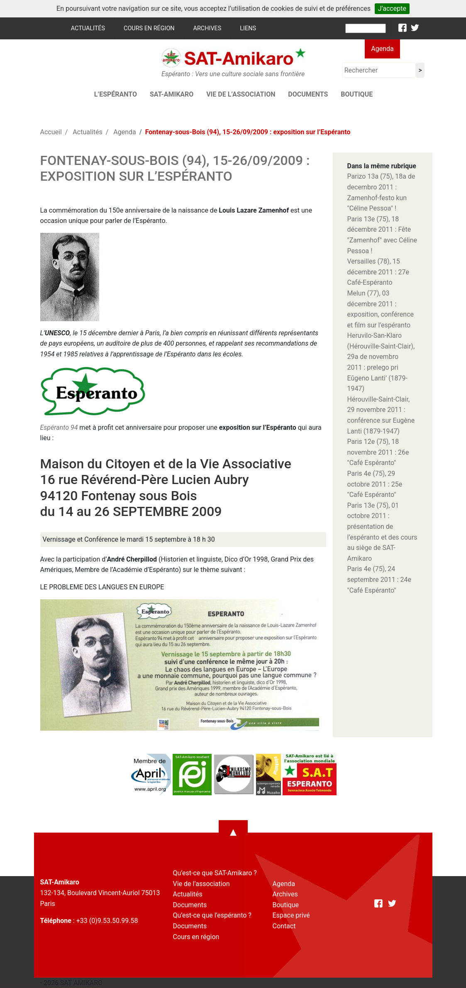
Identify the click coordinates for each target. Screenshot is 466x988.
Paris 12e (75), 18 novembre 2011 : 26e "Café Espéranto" (378, 452)
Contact (284, 926)
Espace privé (291, 915)
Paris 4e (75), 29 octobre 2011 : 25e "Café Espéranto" (375, 484)
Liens (248, 28)
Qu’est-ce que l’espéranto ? (212, 915)
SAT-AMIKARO (171, 94)
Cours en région (149, 28)
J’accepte (392, 8)
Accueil (51, 132)
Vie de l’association (240, 94)
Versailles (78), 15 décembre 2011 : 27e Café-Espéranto (378, 271)
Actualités (88, 28)
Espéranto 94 (59, 427)
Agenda (382, 49)
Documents (308, 94)
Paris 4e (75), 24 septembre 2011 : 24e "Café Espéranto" (379, 579)
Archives (207, 28)
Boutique (357, 94)
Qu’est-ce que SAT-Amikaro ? (215, 873)
